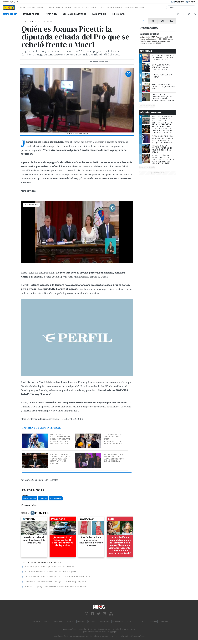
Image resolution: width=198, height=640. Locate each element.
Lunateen (153, 621)
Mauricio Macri (29, 498)
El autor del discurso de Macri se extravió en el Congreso (50, 571)
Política (23, 8)
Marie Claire (58, 621)
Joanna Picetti (55, 498)
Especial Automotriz (130, 8)
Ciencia (76, 8)
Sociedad (33, 8)
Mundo (56, 8)
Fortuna (70, 621)
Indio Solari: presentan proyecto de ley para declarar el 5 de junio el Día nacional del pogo (60, 439)
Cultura (66, 8)
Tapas (115, 8)
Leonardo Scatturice (74, 14)
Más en (35, 513)
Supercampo (117, 621)
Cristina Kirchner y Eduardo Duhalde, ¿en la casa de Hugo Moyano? (55, 581)
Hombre (80, 621)
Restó (107, 8)
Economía (46, 8)
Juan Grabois (99, 14)
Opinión (87, 8)
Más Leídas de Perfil (151, 112)
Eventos (97, 8)
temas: (25, 495)
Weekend (92, 621)
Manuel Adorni (31, 14)
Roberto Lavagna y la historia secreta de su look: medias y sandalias (56, 586)
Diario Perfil (35, 621)
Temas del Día (10, 14)
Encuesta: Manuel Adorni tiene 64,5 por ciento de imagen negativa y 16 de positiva (60, 458)
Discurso (43, 498)
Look (129, 621)
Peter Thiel (52, 14)
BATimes (164, 621)
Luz (136, 621)
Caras (46, 621)
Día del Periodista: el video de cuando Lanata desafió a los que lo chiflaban (114, 457)
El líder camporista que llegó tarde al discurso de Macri (49, 566)
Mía (143, 621)
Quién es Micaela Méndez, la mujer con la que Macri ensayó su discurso (57, 576)
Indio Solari (118, 14)
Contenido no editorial (156, 8)
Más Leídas (146, 51)
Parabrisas (104, 621)
